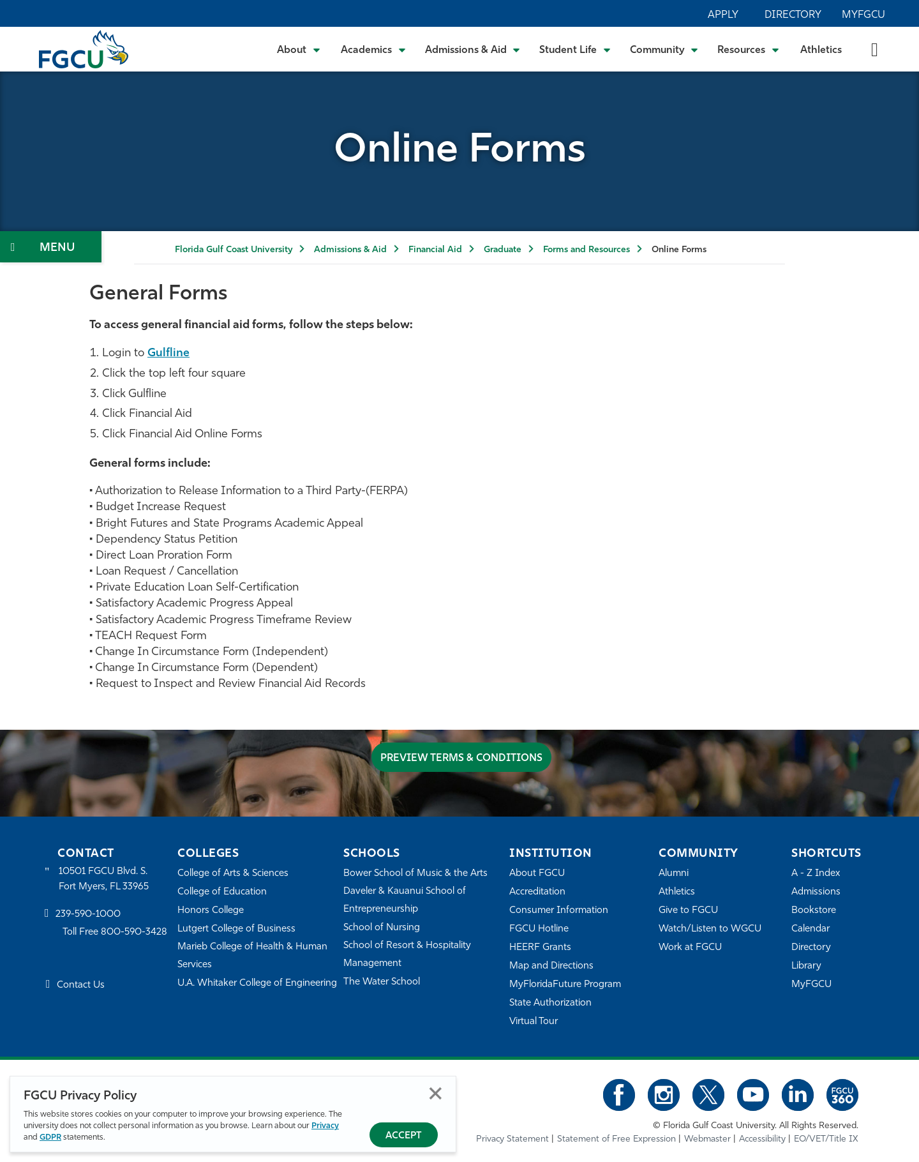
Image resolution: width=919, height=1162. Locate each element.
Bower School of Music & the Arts (415, 874)
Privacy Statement (512, 1139)
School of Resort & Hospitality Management (407, 955)
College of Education (222, 892)
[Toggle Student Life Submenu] (575, 49)
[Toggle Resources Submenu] (748, 49)
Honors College (210, 911)
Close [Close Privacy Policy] (436, 1093)
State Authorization (550, 1003)
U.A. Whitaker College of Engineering (257, 983)
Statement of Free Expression (616, 1139)
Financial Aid (435, 250)
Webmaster (707, 1139)
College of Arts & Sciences (232, 874)
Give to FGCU (688, 911)
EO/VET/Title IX (826, 1139)
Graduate (502, 250)
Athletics (821, 50)
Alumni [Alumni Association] (674, 874)
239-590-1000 (88, 914)
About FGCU (537, 874)
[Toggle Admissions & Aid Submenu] (472, 49)
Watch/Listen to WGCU (710, 929)
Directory (793, 15)
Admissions (816, 892)
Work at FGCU (690, 948)
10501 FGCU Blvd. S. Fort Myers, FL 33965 (104, 879)
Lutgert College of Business (236, 929)
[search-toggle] (875, 49)
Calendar (810, 929)
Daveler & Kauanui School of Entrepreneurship (404, 900)
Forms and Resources (586, 250)
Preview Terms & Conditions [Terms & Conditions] (461, 758)
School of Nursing (381, 928)
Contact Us (81, 985)
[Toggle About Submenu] (299, 49)
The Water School (381, 982)
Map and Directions (551, 966)
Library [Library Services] (806, 966)
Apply (723, 15)
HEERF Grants (540, 948)
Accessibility (762, 1139)
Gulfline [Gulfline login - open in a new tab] (168, 353)
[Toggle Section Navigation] (50, 246)
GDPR (50, 1137)
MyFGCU (863, 15)
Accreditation (537, 892)
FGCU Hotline (539, 929)
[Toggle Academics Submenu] (373, 49)
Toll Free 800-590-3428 (115, 932)
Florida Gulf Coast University (233, 250)
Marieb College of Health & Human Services (252, 956)
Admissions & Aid (350, 250)
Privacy (325, 1126)
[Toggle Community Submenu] (664, 49)
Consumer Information (558, 911)
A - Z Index (815, 874)
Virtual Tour (533, 1022)
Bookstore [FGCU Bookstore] (813, 911)
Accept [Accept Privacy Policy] (403, 1136)
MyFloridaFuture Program (565, 985)
